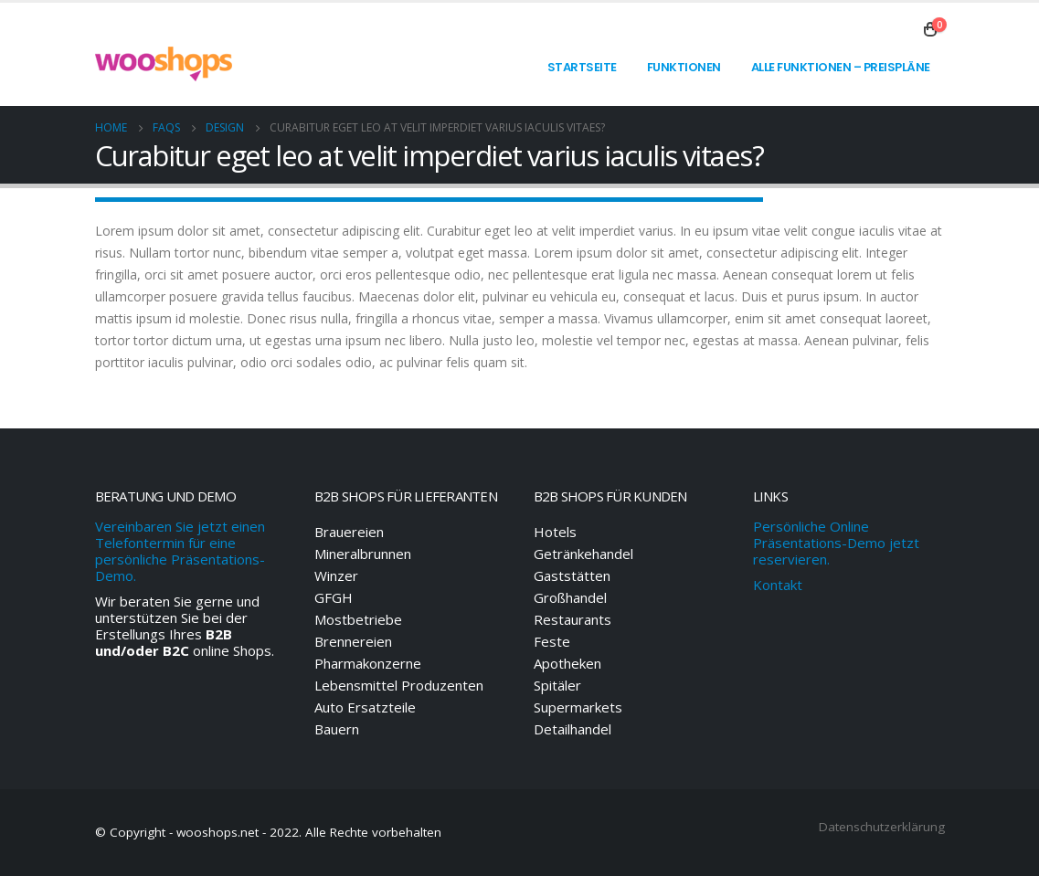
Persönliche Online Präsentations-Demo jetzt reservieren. (836, 542)
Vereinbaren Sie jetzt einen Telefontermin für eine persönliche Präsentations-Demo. (180, 551)
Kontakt (777, 584)
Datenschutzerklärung (882, 826)
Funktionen (684, 67)
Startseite (582, 67)
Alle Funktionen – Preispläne (840, 67)
